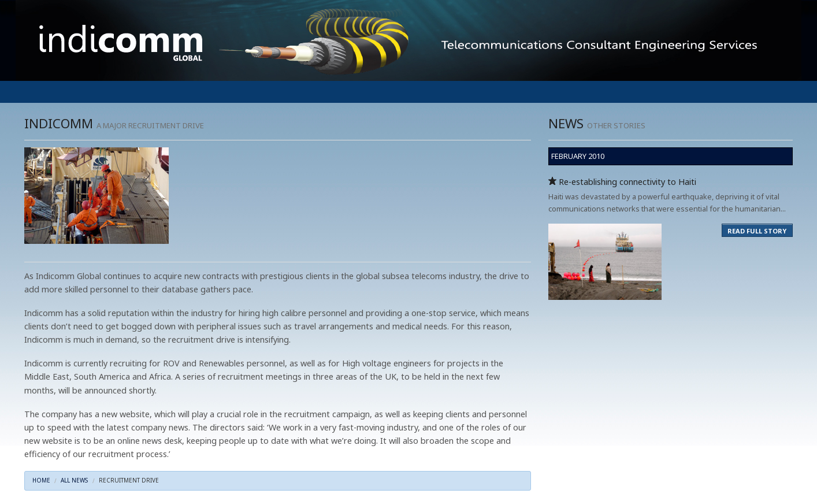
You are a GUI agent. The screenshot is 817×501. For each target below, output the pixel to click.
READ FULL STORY (756, 231)
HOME (41, 480)
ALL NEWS (74, 480)
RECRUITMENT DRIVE (129, 480)
